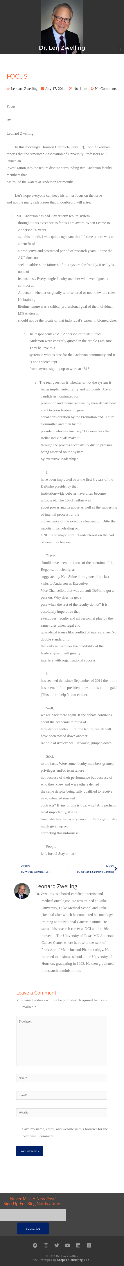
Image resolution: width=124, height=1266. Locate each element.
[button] (120, 49)
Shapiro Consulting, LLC (74, 1260)
